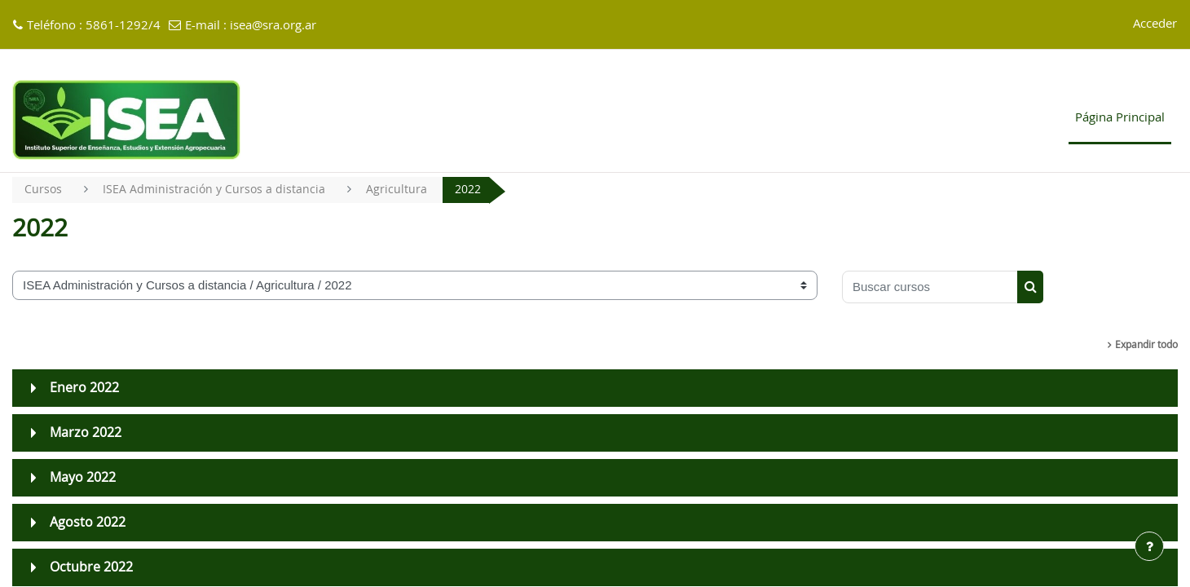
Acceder (1155, 24)
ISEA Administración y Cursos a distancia (216, 189)
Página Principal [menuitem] (1120, 118)
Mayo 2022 (83, 478)
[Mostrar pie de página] (1149, 546)
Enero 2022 (84, 388)
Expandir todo (1146, 346)
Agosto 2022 (88, 523)
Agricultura (400, 189)
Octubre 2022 (91, 568)
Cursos (43, 189)
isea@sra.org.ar (273, 26)
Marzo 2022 (85, 433)
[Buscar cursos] (930, 287)
